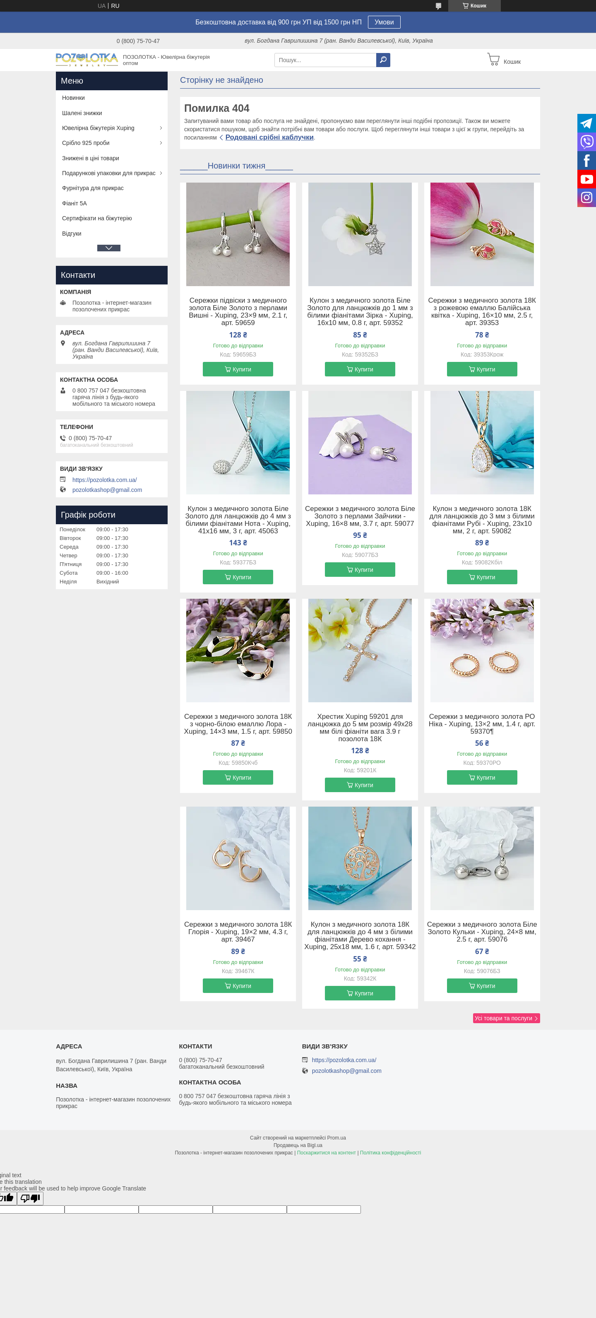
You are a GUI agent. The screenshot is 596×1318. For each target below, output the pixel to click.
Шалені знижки (82, 113)
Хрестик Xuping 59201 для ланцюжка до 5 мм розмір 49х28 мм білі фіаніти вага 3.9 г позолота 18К (360, 728)
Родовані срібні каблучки (270, 137)
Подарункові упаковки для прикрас (109, 173)
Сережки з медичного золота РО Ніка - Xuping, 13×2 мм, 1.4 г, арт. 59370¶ (482, 724)
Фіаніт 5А (74, 203)
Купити (242, 369)
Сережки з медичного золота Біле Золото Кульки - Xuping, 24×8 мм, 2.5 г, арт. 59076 (482, 932)
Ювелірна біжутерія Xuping (98, 128)
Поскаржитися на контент (326, 1153)
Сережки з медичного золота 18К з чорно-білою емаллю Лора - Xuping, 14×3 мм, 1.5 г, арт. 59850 (238, 724)
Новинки (73, 97)
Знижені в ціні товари (90, 158)
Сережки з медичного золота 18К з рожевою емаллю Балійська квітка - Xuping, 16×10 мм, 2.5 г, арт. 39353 (482, 312)
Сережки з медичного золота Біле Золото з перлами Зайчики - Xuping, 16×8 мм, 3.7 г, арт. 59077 (360, 516)
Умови (384, 22)
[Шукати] (383, 60)
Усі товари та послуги (503, 1018)
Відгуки (72, 233)
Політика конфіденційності (390, 1153)
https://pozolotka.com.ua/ (104, 480)
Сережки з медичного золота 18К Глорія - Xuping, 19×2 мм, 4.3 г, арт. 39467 (238, 932)
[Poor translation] (30, 1198)
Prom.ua (336, 1138)
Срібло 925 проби (86, 143)
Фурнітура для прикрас (93, 188)
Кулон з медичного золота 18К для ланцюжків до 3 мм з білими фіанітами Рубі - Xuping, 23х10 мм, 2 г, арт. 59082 (482, 520)
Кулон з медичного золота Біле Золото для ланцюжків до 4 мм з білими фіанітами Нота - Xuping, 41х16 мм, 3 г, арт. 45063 (238, 520)
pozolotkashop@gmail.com (107, 490)
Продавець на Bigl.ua (298, 1145)
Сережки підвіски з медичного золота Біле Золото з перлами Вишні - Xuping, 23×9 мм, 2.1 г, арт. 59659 (238, 312)
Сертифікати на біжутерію (97, 218)
